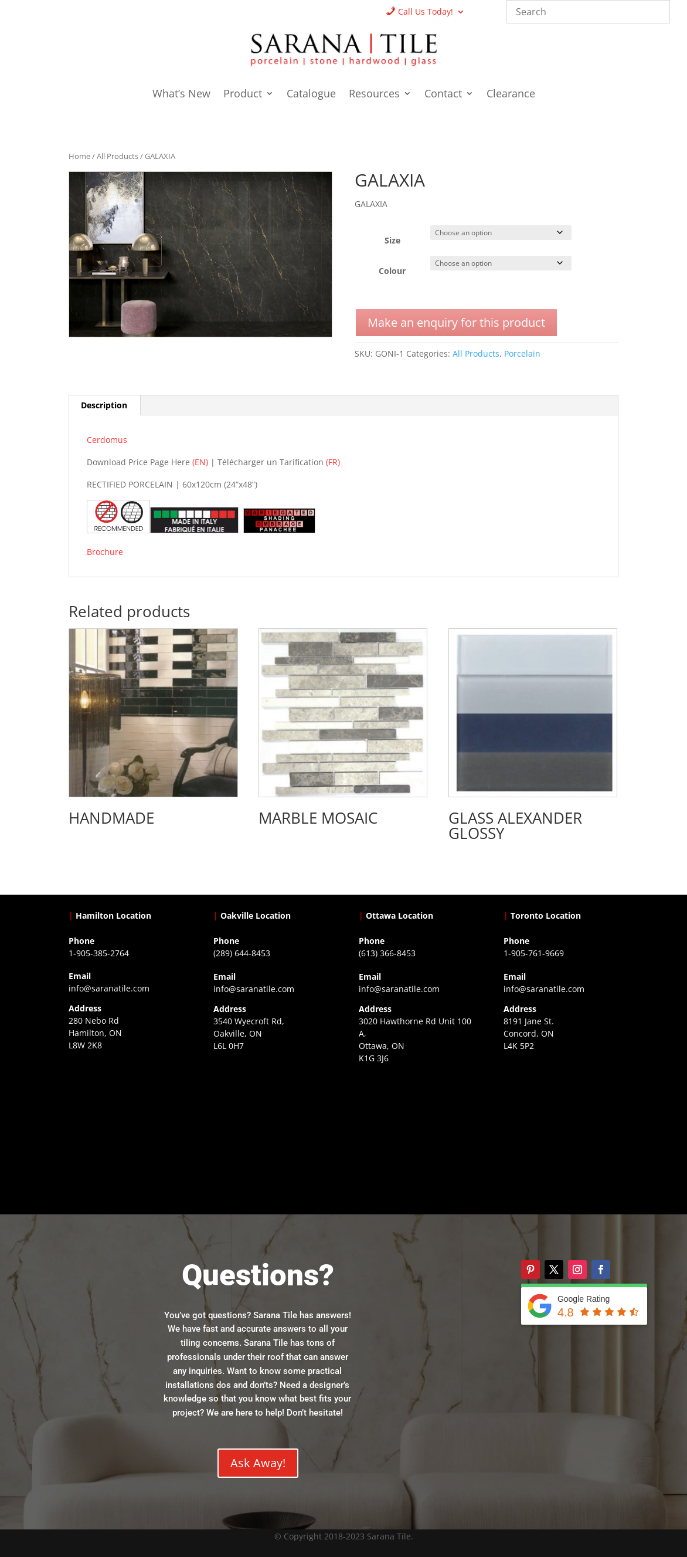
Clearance (511, 94)
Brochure (106, 551)
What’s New (181, 94)
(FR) (333, 462)
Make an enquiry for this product (456, 322)
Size (392, 240)
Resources (374, 94)
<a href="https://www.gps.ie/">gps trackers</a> (126, 1124)
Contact (443, 94)
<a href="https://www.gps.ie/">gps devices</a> (416, 1137)
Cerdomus (107, 439)
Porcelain (522, 353)
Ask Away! (257, 1463)
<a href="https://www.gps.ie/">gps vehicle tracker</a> (561, 1125)
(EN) (200, 462)
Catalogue (311, 94)
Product (242, 94)
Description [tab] (104, 405)
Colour (392, 270)
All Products (117, 156)
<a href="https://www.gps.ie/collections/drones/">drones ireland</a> (270, 1125)
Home (79, 156)
